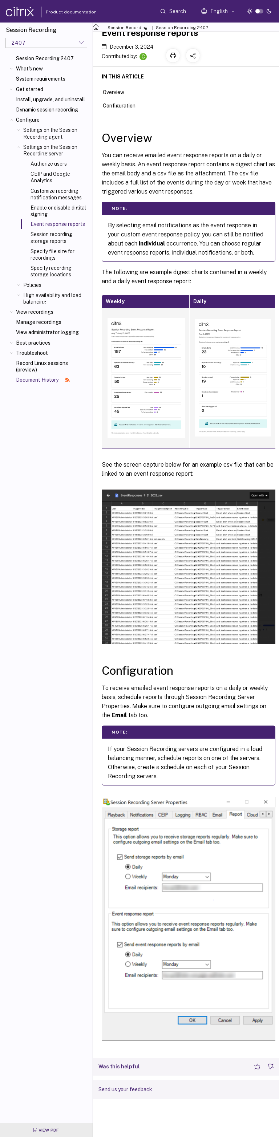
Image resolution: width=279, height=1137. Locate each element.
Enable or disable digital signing (58, 211)
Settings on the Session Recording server (50, 150)
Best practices (33, 343)
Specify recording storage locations (51, 271)
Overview (117, 91)
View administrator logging (47, 332)
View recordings (34, 312)
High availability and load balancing (52, 298)
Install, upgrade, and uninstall (50, 99)
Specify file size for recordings (52, 254)
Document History (43, 380)
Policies (32, 285)
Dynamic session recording (47, 110)
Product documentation (62, 12)
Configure (28, 120)
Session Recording (127, 27)
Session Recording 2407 (45, 58)
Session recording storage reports (51, 237)
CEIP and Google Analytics (50, 177)
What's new (29, 69)
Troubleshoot (32, 353)
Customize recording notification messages (56, 194)
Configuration (123, 105)
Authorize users (49, 164)
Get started (29, 89)
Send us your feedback (125, 1089)
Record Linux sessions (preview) (42, 366)
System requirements (40, 79)
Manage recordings (38, 322)
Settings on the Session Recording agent (50, 133)
